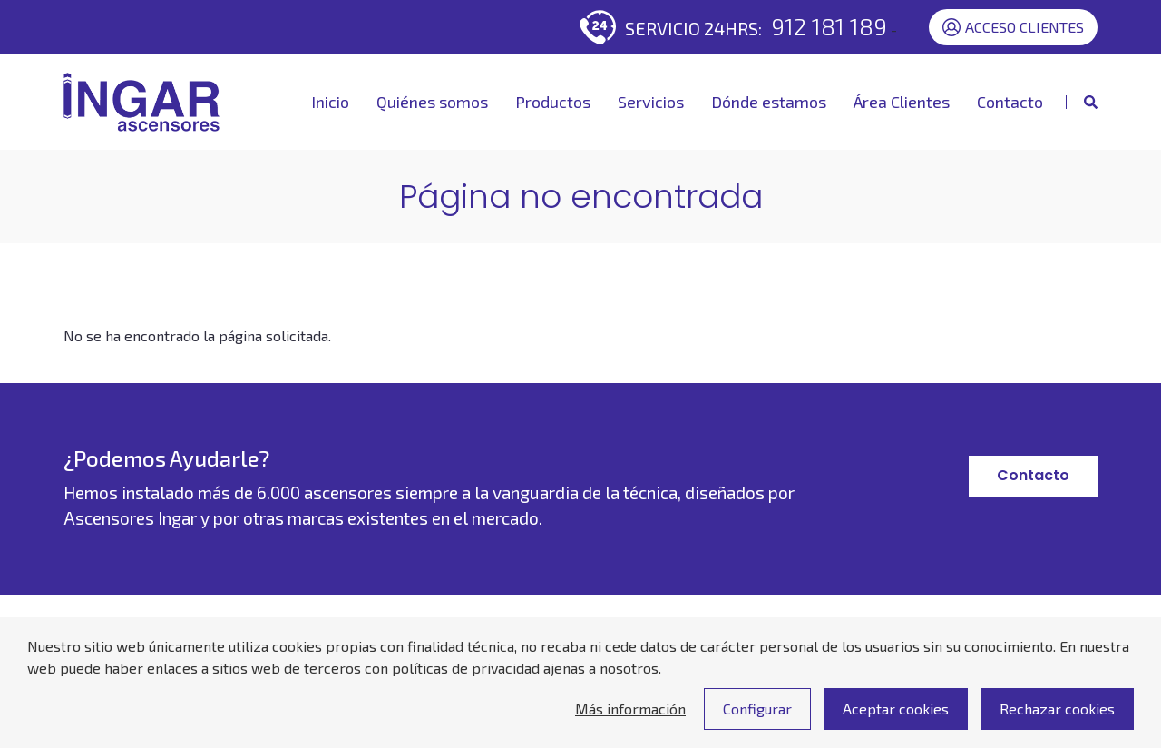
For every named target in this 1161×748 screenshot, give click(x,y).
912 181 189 (829, 26)
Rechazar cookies (1057, 720)
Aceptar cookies (896, 720)
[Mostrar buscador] (1082, 102)
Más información (630, 720)
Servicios (651, 102)
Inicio (330, 102)
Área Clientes (902, 102)
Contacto (1010, 102)
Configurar (757, 720)
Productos (552, 102)
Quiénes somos (432, 102)
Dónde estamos (768, 102)
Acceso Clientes (1013, 27)
